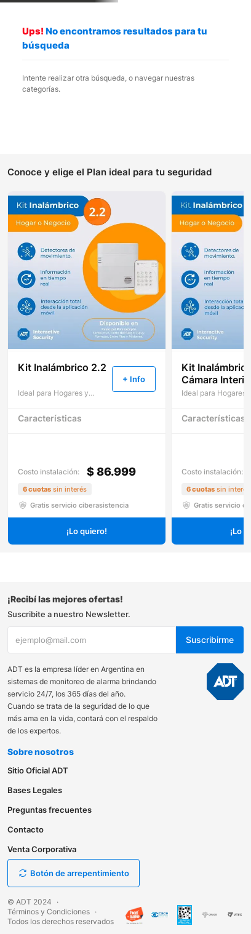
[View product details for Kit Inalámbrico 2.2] (86, 368)
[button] (134, 379)
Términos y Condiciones (48, 911)
